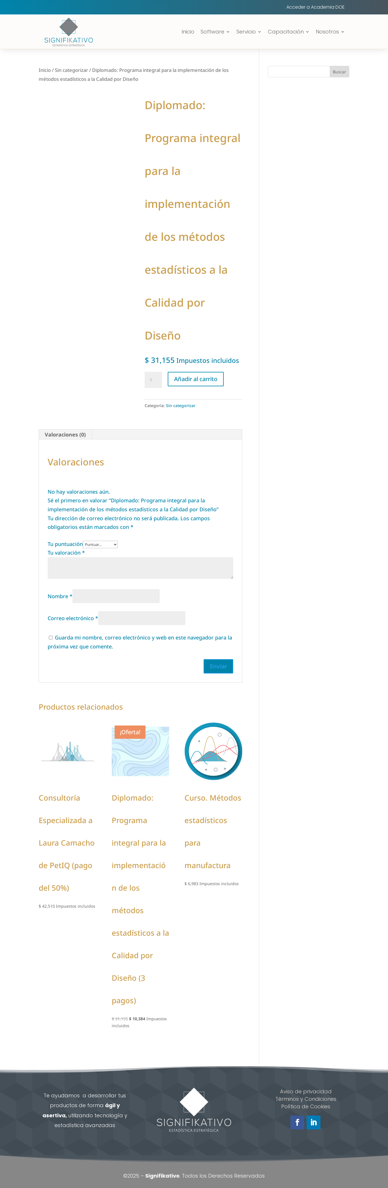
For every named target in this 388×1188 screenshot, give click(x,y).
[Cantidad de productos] (153, 380)
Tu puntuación (65, 543)
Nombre (60, 596)
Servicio (246, 31)
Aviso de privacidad (306, 1091)
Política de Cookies (305, 1106)
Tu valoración (66, 552)
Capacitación (286, 31)
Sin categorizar (71, 70)
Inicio (188, 31)
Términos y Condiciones (305, 1099)
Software (212, 31)
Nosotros (327, 31)
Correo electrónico (73, 618)
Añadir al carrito (195, 379)
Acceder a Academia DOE (315, 7)
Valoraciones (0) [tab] (65, 434)
